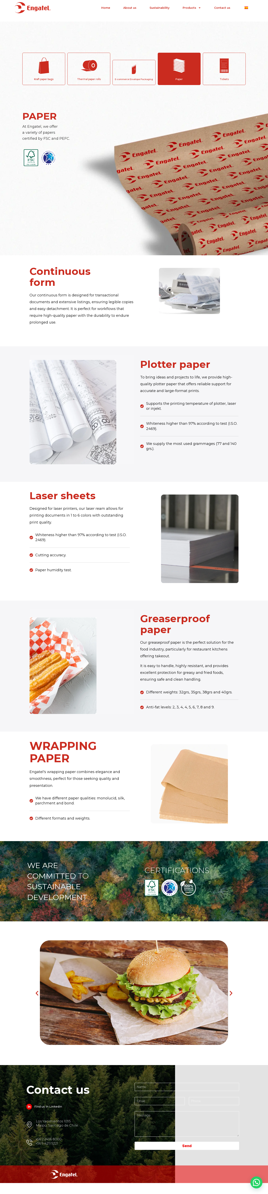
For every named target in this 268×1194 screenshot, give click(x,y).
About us (129, 6)
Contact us (222, 6)
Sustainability (159, 6)
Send (187, 1155)
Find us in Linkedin (49, 1116)
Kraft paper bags (43, 79)
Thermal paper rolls (89, 79)
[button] (37, 1001)
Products (192, 6)
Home (105, 6)
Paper (179, 79)
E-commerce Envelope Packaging (134, 79)
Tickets (224, 79)
